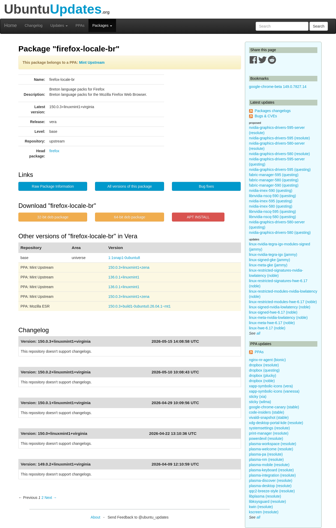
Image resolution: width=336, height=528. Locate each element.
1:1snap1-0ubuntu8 (124, 258)
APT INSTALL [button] (198, 217)
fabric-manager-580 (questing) (273, 180)
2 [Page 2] (42, 497)
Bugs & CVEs (266, 116)
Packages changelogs (273, 111)
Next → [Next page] (51, 497)
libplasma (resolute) (265, 496)
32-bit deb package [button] (53, 217)
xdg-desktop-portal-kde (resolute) (276, 423)
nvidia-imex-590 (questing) (270, 190)
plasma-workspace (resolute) (272, 444)
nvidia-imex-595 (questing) (270, 201)
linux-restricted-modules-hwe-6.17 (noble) (283, 302)
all (258, 333)
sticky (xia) (257, 396)
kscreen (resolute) (264, 512)
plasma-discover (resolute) (270, 480)
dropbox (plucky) (262, 375)
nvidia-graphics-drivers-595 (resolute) (279, 138)
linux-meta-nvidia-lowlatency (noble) (278, 317)
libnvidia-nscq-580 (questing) (272, 217)
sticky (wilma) (260, 402)
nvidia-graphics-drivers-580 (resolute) (279, 154)
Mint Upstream (91, 62)
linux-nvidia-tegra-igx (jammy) (273, 254)
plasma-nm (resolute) (266, 459)
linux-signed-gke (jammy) (269, 260)
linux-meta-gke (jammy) (268, 265)
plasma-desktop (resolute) (270, 486)
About (95, 517)
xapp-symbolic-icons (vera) (271, 386)
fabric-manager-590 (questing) (273, 185)
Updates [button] (59, 25)
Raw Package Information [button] (53, 186)
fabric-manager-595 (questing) (273, 175)
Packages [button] (102, 25)
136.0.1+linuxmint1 (123, 277)
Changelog (34, 25)
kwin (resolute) (261, 507)
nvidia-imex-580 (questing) (270, 206)
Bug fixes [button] (206, 186)
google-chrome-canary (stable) (274, 407)
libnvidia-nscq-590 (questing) (272, 196)
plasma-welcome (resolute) (271, 449)
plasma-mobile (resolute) (269, 465)
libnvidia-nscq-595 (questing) (272, 211)
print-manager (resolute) (268, 433)
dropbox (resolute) (264, 365)
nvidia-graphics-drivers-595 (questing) (280, 169)
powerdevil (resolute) (266, 438)
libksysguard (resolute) (267, 501)
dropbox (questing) (264, 370)
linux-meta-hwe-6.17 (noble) (272, 323)
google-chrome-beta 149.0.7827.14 (278, 87)
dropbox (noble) (262, 381)
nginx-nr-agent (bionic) (267, 360)
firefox (54, 151)
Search (318, 26)
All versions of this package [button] (129, 186)
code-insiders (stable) (266, 412)
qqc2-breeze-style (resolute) (272, 491)
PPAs (80, 25)
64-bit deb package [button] (129, 217)
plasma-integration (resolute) (272, 475)
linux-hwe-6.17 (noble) (267, 328)
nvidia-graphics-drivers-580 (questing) (280, 232)
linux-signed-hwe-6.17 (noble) (273, 312)
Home (10, 25)
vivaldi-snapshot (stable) (269, 417)
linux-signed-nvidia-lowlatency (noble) (279, 307)
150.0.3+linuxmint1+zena (128, 267)
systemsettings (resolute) (269, 428)
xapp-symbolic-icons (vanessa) (274, 391)
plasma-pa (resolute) (266, 454)
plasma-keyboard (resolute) (271, 470)
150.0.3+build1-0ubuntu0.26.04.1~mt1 (139, 306)
